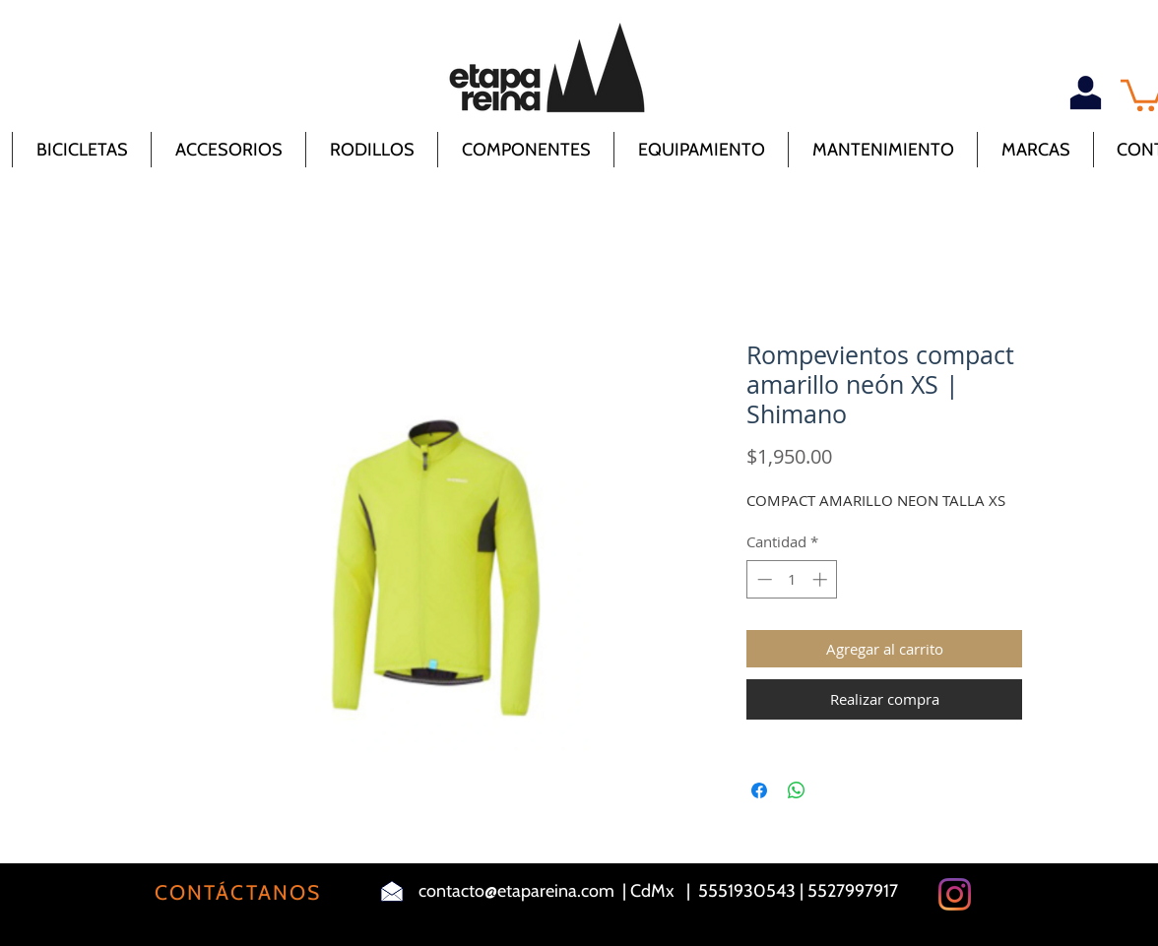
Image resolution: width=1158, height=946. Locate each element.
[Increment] (821, 579)
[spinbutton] (792, 579)
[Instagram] (954, 894)
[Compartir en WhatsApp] (796, 790)
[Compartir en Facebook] (759, 790)
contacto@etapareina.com (516, 891)
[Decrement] (762, 579)
